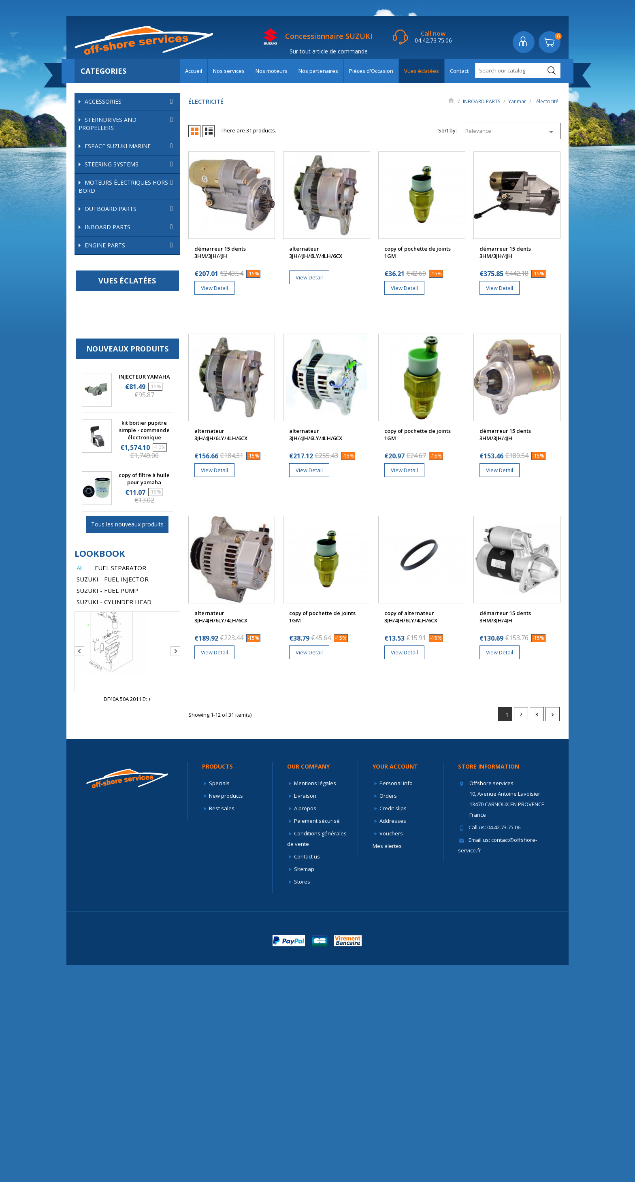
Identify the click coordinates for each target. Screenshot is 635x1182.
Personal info (396, 1000)
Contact (459, 71)
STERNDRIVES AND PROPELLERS (127, 124)
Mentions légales (315, 1000)
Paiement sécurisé (317, 1037)
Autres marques (131, 439)
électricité (135, 384)
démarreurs (118, 406)
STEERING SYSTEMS (130, 164)
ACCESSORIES (130, 102)
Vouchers (391, 1050)
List (209, 131)
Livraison (305, 1012)
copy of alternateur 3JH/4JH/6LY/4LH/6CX (410, 616)
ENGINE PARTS (130, 463)
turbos (103, 428)
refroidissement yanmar (135, 352)
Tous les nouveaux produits (127, 741)
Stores (302, 1098)
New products (226, 1012)
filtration (135, 297)
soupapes (107, 362)
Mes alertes (387, 1063)
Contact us (307, 1073)
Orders (388, 1012)
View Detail (214, 288)
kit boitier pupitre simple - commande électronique (144, 647)
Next (175, 868)
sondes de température (132, 417)
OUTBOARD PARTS (130, 209)
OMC (131, 259)
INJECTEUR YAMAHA (144, 594)
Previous (79, 868)
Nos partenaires (318, 71)
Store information (488, 983)
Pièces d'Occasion (371, 71)
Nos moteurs (272, 71)
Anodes (104, 308)
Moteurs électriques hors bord (127, 186)
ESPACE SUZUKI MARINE (130, 146)
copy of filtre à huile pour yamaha (144, 696)
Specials (219, 1000)
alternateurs (118, 395)
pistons (135, 341)
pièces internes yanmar (135, 330)
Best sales (221, 1025)
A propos (305, 1025)
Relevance (510, 132)
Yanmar (131, 284)
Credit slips (393, 1025)
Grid (194, 131)
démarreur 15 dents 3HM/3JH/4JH (220, 252)
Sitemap (304, 1086)
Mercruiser (131, 247)
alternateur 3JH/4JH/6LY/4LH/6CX (315, 252)
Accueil (193, 71)
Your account (395, 983)
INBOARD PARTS (130, 227)
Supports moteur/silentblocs (130, 373)
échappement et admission (135, 319)
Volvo (131, 272)
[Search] (517, 70)
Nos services (229, 71)
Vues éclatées (421, 71)
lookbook (100, 770)
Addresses (392, 1037)
